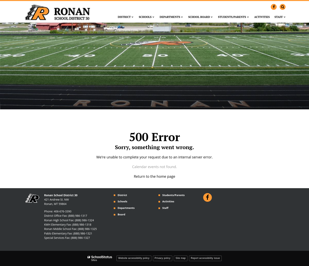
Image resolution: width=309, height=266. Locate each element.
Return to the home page (154, 176)
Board (121, 214)
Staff (165, 208)
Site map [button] (181, 258)
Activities (168, 201)
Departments (126, 208)
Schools (122, 201)
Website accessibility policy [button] (134, 258)
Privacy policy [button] (162, 258)
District (122, 195)
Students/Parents (173, 195)
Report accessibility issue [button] (205, 258)
